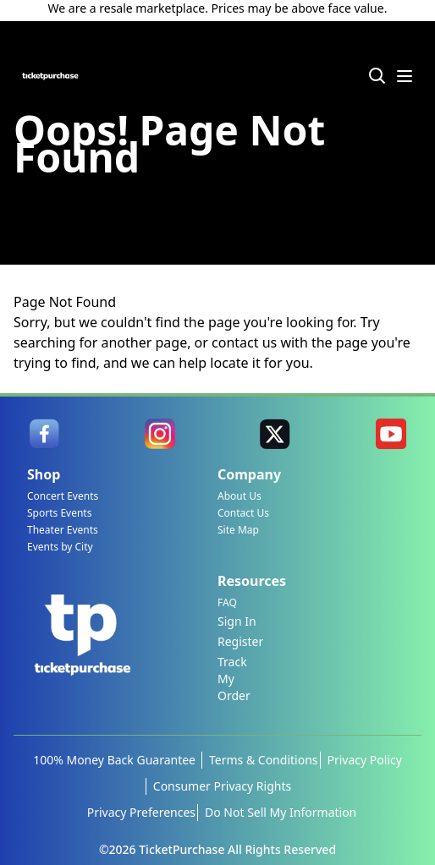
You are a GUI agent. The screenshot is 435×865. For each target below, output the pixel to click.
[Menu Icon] (404, 76)
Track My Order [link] (234, 678)
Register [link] (240, 641)
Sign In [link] (237, 621)
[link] (44, 434)
